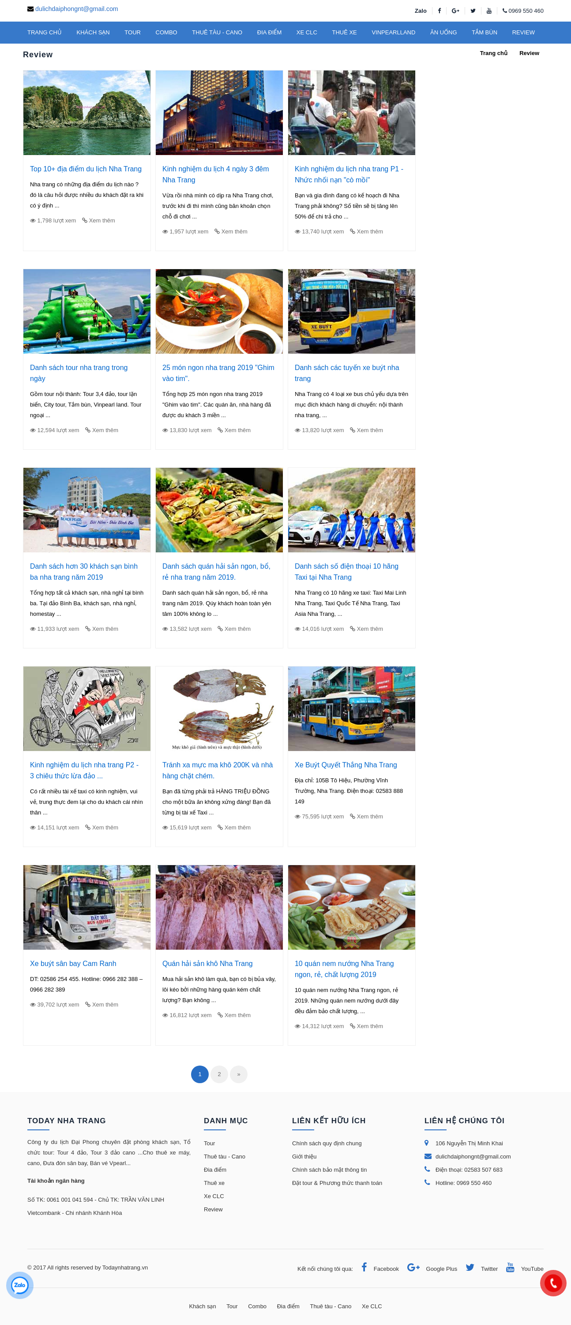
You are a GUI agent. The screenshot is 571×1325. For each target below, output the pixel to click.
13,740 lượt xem (319, 231)
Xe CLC (214, 1196)
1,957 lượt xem (185, 231)
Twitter (478, 1269)
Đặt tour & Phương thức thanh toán (337, 1183)
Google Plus (429, 1269)
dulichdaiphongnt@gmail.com (76, 8)
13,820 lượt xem (319, 430)
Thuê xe (214, 1183)
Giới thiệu (304, 1156)
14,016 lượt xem (319, 628)
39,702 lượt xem (54, 1004)
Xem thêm (98, 220)
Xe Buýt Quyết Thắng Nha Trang (346, 765)
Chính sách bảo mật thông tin (329, 1169)
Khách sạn (202, 1306)
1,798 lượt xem (53, 220)
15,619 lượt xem (187, 827)
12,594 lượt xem (54, 430)
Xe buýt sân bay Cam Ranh (73, 963)
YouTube (522, 1269)
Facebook (377, 1269)
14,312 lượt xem (319, 1026)
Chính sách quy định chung (327, 1143)
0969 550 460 (526, 10)
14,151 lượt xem (54, 827)
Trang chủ (493, 53)
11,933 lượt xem (54, 628)
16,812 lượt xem (187, 1015)
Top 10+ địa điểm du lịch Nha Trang (86, 169)
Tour (209, 1143)
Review (213, 1209)
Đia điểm (215, 1169)
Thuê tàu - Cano (224, 1156)
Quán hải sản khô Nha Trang (207, 963)
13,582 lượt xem (187, 628)
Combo (257, 1306)
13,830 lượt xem (187, 430)
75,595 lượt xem (319, 816)
